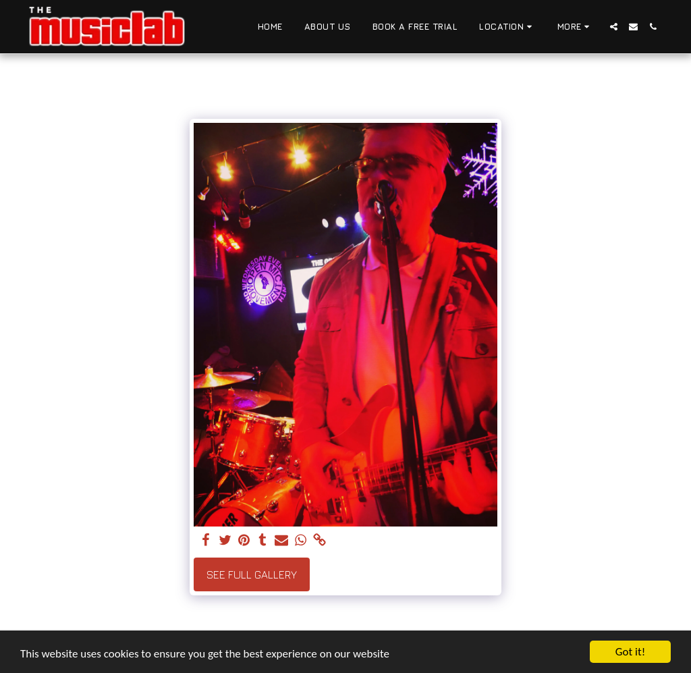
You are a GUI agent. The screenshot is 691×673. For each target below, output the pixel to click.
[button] (507, 27)
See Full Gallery (251, 574)
